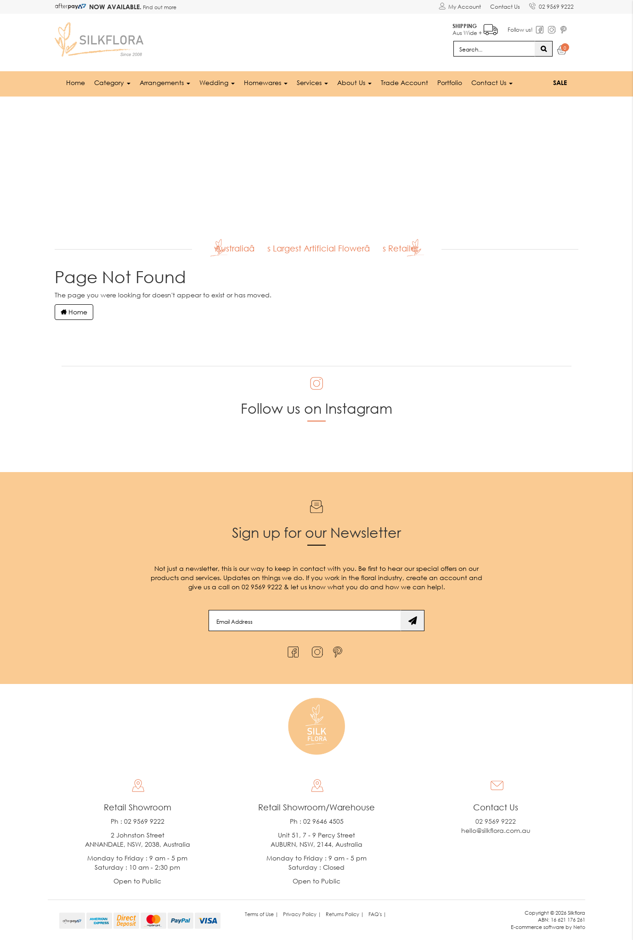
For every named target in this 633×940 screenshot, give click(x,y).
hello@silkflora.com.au (496, 830)
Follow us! (520, 29)
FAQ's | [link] (377, 914)
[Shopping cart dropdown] (562, 51)
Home (75, 82)
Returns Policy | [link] (345, 914)
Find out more (158, 7)
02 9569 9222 (551, 5)
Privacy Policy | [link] (302, 914)
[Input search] (494, 49)
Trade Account (404, 82)
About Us (354, 82)
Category (112, 82)
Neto (579, 927)
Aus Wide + (475, 27)
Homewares (266, 82)
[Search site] (544, 49)
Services (312, 82)
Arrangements (165, 82)
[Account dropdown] (460, 7)
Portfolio (449, 82)
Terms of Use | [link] (261, 914)
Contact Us (505, 6)
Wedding (217, 82)
